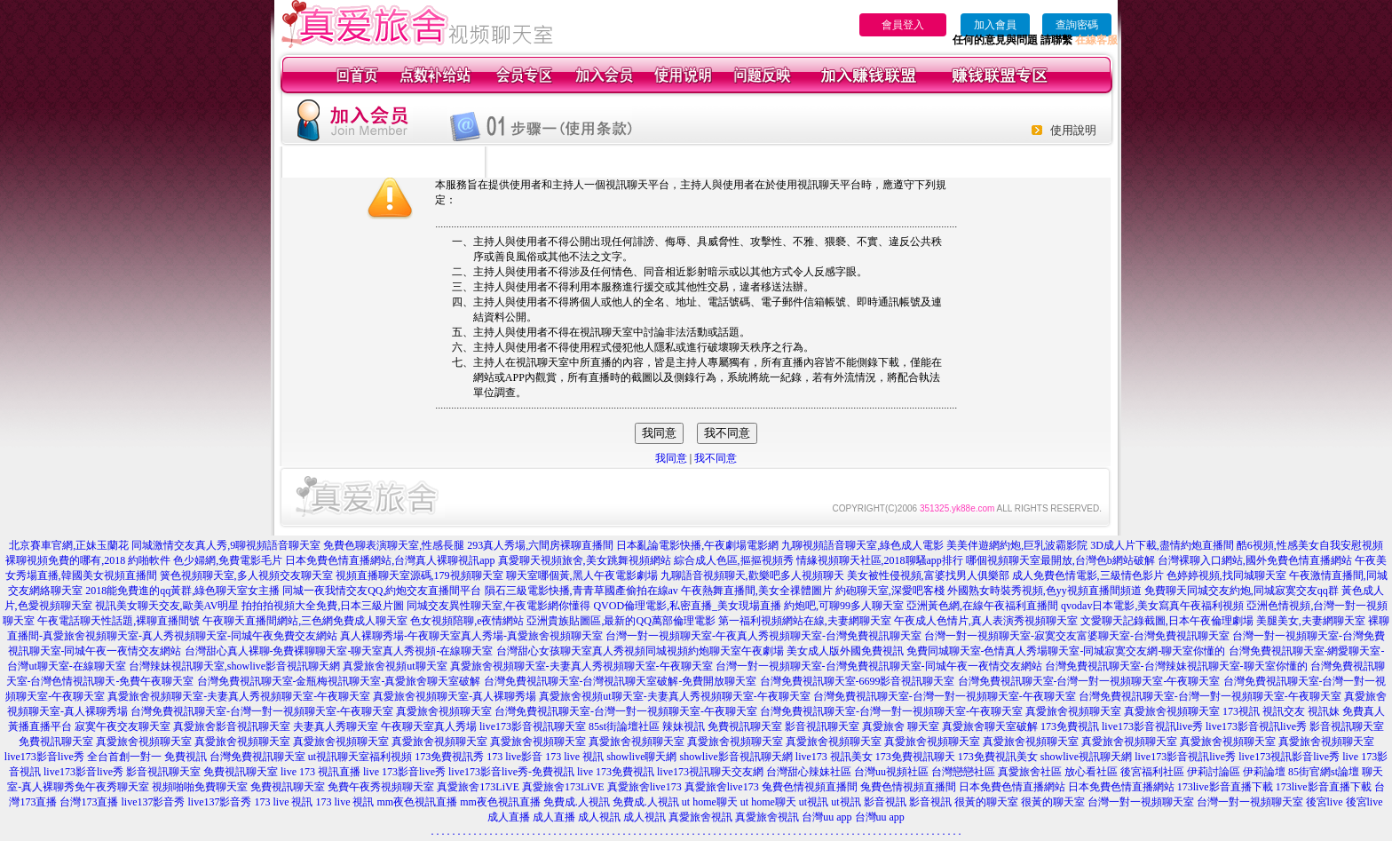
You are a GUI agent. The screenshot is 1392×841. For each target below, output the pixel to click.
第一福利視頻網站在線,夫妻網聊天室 (804, 621)
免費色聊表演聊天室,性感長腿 (393, 545)
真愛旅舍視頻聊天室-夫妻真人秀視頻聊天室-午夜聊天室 (581, 666)
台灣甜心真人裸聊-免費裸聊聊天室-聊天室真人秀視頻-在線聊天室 (339, 651)
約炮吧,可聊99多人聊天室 (844, 605)
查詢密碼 (1077, 25)
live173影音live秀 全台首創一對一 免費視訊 (105, 756)
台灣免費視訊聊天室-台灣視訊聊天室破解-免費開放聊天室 (620, 681)
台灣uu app (826, 817)
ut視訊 (813, 802)
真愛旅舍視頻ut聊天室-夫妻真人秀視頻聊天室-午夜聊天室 (674, 696)
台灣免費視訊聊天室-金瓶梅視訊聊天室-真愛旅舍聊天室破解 (339, 681)
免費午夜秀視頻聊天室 (381, 787)
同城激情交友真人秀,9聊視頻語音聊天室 (225, 545)
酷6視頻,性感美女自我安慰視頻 (1310, 545)
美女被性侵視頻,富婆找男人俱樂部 (928, 575)
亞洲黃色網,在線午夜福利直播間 (982, 605)
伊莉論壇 (1264, 772)
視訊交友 (1283, 711)
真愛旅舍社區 (1030, 772)
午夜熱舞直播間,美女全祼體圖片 (757, 590)
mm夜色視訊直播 (416, 802)
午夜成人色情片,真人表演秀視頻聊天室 (986, 621)
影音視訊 (885, 802)
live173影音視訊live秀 (1152, 726)
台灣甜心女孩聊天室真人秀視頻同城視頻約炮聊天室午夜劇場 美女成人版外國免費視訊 (700, 651)
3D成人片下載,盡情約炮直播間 (1162, 545)
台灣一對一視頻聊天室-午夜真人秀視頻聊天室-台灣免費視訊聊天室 (763, 636)
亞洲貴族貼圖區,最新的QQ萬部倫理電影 (620, 621)
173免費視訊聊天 (915, 756)
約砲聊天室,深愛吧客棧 (890, 590)
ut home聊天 (710, 802)
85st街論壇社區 (624, 726)
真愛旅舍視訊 (700, 817)
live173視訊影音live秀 (1289, 756)
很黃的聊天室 (986, 802)
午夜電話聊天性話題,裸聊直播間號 (118, 621)
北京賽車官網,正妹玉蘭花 (69, 545)
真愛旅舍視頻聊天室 (444, 711)
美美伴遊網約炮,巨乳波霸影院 (1017, 545)
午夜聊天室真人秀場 (429, 726)
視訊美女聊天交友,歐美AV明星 (167, 605)
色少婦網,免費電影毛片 (227, 560)
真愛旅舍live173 (644, 787)
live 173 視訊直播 (320, 772)
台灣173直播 (88, 802)
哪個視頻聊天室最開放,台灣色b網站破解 (1060, 560)
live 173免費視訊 (615, 772)
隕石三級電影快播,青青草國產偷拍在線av (581, 590)
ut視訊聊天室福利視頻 (360, 756)
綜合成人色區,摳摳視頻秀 (734, 560)
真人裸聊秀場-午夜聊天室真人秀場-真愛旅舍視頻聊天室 (471, 636)
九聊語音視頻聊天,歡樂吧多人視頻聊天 (752, 575)
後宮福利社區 (1152, 772)
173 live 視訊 (574, 756)
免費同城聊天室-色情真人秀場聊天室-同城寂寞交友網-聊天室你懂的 (1066, 651)
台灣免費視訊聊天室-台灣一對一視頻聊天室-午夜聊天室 (1089, 681)
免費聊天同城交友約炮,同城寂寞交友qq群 (1241, 590)
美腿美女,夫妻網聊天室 (1310, 621)
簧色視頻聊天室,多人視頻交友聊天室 (246, 575)
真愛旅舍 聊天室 (900, 726)
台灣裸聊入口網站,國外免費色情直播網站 (1255, 560)
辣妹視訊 (683, 726)
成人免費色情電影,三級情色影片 (1088, 575)
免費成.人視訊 (576, 802)
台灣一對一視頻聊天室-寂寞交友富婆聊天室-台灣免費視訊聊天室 (1077, 636)
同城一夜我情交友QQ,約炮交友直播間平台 (381, 590)
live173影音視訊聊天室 (532, 726)
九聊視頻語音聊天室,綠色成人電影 (862, 545)
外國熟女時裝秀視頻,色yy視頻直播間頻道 (1044, 590)
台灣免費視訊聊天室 (257, 756)
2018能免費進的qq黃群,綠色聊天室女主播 (182, 590)
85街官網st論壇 (1323, 772)
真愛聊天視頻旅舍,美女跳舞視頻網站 (584, 560)
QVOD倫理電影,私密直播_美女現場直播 (687, 605)
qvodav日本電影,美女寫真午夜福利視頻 (1152, 605)
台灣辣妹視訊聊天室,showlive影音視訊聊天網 (234, 666)
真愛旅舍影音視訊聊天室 (231, 726)
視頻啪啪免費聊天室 (200, 787)
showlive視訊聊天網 (1086, 756)
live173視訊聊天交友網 (710, 772)
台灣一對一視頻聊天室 (1141, 802)
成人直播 (508, 817)
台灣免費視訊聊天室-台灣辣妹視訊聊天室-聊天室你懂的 (1176, 666)
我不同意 (715, 458)
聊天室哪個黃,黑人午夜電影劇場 (582, 575)
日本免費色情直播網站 (1012, 787)
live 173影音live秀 (404, 772)
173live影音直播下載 (1225, 787)
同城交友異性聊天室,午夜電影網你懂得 (498, 605)
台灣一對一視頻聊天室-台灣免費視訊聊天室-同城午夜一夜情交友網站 (879, 666)
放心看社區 (1091, 772)
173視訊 (1241, 711)
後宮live (1324, 802)
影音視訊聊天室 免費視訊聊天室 (202, 772)
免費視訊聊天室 (745, 726)
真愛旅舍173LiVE (478, 787)
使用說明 (1073, 130)
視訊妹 (1324, 711)
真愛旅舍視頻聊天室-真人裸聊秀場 (454, 696)
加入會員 (995, 25)
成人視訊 (599, 817)
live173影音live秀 (83, 772)
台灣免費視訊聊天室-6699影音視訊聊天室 (857, 681)
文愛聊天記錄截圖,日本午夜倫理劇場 (1167, 621)
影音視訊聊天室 (822, 726)
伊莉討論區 (1213, 772)
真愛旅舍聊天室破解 (990, 726)
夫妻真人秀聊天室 (335, 726)
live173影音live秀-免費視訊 (511, 772)
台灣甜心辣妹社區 (808, 772)
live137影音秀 (153, 802)
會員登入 (903, 25)
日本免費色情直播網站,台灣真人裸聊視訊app (389, 560)
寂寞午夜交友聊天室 (122, 726)
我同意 (671, 458)
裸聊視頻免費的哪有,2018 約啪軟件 (87, 560)
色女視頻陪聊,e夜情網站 (467, 621)
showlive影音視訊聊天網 (736, 756)
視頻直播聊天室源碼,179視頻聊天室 (419, 575)
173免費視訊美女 (998, 756)
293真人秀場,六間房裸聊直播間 (540, 545)
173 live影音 (514, 756)
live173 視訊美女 (834, 756)
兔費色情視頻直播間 (810, 787)
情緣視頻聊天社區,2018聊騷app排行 (879, 560)
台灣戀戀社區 (963, 772)
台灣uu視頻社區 (891, 772)
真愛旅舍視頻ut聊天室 (395, 666)
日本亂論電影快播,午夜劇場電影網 (697, 545)
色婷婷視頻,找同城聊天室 (1226, 575)
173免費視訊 (1069, 726)
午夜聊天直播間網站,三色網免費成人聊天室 (304, 621)
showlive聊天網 (641, 756)
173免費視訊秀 (449, 756)
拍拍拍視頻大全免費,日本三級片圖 (322, 605)
